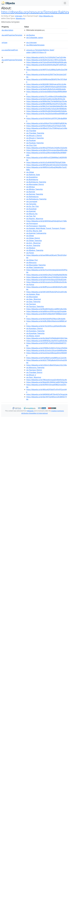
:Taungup (31, 304)
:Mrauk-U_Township (35, 138)
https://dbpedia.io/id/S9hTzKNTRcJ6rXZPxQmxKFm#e (46, 292)
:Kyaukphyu (32, 177)
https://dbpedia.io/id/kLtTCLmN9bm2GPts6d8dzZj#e (46, 96)
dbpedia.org (20, 18)
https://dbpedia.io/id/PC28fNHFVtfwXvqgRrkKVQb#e (46, 87)
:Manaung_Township (35, 367)
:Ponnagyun (32, 223)
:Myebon (30, 248)
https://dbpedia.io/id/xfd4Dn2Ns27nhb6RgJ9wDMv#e (46, 275)
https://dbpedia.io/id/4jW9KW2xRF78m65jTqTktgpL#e (46, 394)
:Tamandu (31, 204)
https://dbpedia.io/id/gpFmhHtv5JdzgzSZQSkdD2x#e (46, 279)
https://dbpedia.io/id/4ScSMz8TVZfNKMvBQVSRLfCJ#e (46, 338)
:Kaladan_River (33, 294)
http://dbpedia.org (46, 16)
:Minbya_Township (34, 189)
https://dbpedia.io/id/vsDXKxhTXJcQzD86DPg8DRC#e (46, 123)
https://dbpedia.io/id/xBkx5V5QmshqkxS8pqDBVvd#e (46, 150)
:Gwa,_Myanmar (33, 299)
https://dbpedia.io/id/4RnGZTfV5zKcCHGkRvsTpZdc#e (46, 148)
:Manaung (31, 262)
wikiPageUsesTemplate (12, 35)
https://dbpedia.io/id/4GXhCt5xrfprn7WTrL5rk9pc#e (46, 60)
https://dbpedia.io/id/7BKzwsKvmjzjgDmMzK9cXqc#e (46, 380)
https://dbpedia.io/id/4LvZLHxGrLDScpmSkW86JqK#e (46, 350)
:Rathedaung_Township (36, 199)
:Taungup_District (34, 370)
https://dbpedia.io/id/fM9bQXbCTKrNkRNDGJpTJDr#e (46, 101)
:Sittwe (30, 172)
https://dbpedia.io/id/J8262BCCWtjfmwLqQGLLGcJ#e (46, 84)
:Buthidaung (32, 179)
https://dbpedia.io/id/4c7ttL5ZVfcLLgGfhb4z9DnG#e (46, 326)
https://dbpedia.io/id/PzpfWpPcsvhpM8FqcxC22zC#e (46, 358)
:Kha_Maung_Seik (34, 231)
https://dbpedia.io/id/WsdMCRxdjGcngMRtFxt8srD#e (46, 309)
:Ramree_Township (34, 194)
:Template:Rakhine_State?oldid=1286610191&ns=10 (40, 51)
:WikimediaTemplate (35, 45)
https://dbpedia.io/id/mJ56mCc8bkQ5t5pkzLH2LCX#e (46, 365)
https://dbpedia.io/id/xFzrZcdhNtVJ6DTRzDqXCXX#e (46, 162)
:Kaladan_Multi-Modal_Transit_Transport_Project (45, 228)
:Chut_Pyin (31, 145)
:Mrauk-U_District (34, 135)
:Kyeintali (31, 211)
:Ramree (30, 192)
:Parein (30, 253)
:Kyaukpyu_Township (35, 331)
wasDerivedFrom (10, 50)
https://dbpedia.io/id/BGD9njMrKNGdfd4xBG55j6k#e (46, 111)
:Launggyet (31, 201)
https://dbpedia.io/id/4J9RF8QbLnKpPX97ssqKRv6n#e (46, 341)
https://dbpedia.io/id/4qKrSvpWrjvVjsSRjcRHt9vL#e (45, 99)
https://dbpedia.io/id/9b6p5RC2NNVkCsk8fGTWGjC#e (46, 382)
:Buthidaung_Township (36, 182)
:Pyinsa (30, 284)
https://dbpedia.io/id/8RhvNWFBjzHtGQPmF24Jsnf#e (46, 104)
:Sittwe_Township (34, 240)
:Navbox (30, 35)
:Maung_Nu (32, 214)
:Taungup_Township (35, 306)
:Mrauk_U (31, 375)
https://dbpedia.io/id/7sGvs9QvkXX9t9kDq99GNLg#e (46, 62)
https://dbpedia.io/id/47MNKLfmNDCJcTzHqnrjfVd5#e (46, 348)
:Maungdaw (32, 297)
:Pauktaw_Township (35, 143)
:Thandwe (31, 131)
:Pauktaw (31, 140)
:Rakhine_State (33, 174)
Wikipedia (30, 411)
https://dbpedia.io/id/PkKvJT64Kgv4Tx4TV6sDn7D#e (46, 126)
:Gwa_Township (33, 301)
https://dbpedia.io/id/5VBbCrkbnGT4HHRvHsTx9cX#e (46, 277)
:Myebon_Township (34, 250)
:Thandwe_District (34, 372)
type (4, 42)
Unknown (18, 16)
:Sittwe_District (33, 238)
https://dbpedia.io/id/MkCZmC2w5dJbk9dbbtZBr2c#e (46, 106)
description (7, 30)
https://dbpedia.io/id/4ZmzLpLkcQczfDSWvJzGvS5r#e (46, 282)
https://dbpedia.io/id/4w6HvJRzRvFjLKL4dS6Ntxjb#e (46, 89)
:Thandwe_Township (35, 133)
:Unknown (31, 42)
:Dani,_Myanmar (33, 377)
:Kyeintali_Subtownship (36, 233)
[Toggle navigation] (65, 3)
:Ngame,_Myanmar (34, 218)
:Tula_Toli (31, 216)
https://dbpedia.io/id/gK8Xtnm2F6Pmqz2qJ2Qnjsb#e (46, 311)
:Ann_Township (33, 245)
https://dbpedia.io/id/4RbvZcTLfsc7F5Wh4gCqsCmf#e (46, 128)
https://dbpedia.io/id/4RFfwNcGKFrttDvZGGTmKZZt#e (46, 165)
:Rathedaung (32, 196)
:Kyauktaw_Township (35, 333)
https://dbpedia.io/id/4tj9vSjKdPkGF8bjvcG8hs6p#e (45, 319)
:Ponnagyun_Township (36, 226)
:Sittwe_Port (32, 260)
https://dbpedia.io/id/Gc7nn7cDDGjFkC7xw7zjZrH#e (46, 57)
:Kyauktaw (31, 209)
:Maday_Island (33, 336)
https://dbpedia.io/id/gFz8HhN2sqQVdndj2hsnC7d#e (46, 221)
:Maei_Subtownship (35, 267)
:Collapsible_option (34, 37)
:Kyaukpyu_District (34, 328)
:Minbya (30, 187)
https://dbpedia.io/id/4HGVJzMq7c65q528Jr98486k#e (46, 109)
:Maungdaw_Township (36, 265)
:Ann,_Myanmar (33, 243)
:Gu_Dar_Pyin (32, 206)
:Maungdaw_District (35, 184)
